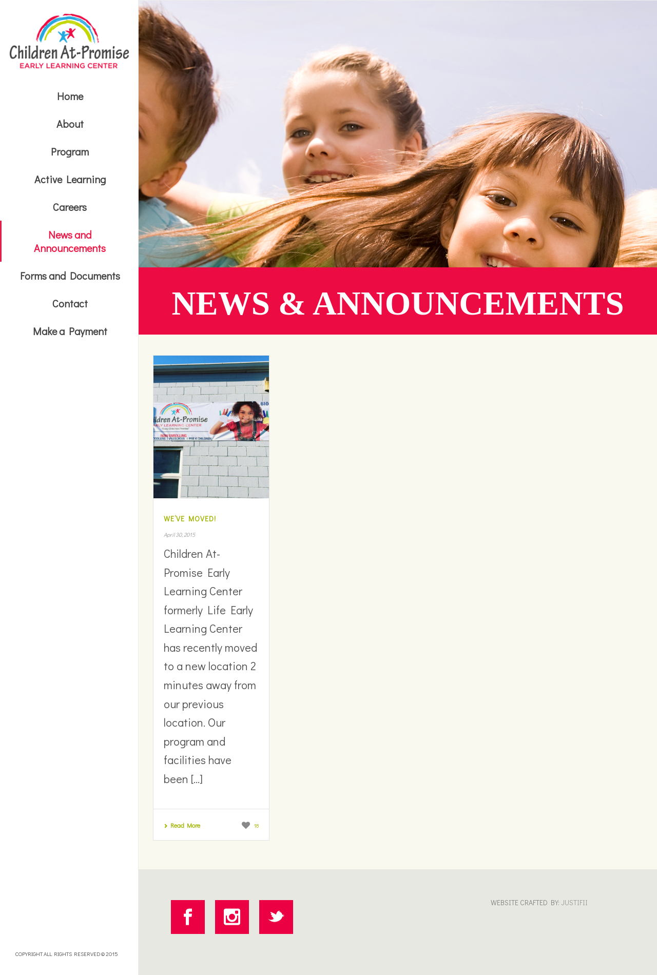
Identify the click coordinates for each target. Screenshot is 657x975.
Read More (182, 825)
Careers (70, 206)
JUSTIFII (573, 902)
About (70, 123)
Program (70, 151)
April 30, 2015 (179, 534)
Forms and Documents (70, 275)
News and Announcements (70, 241)
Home (70, 96)
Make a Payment (70, 331)
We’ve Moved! (190, 518)
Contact (70, 303)
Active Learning (70, 179)
